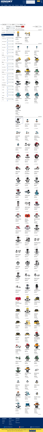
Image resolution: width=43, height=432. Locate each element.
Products (3, 420)
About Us (10, 423)
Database (5, 5)
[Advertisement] (21, 14)
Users (25, 5)
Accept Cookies (32, 430)
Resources (17, 5)
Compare (18, 41)
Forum (13, 5)
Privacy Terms (26, 430)
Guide (23, 26)
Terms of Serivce (11, 420)
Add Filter (40, 29)
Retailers (3, 421)
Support (10, 421)
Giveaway (21, 5)
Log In (39, 1)
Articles (10, 5)
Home (2, 5)
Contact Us (10, 424)
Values (3, 423)
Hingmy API (17, 420)
